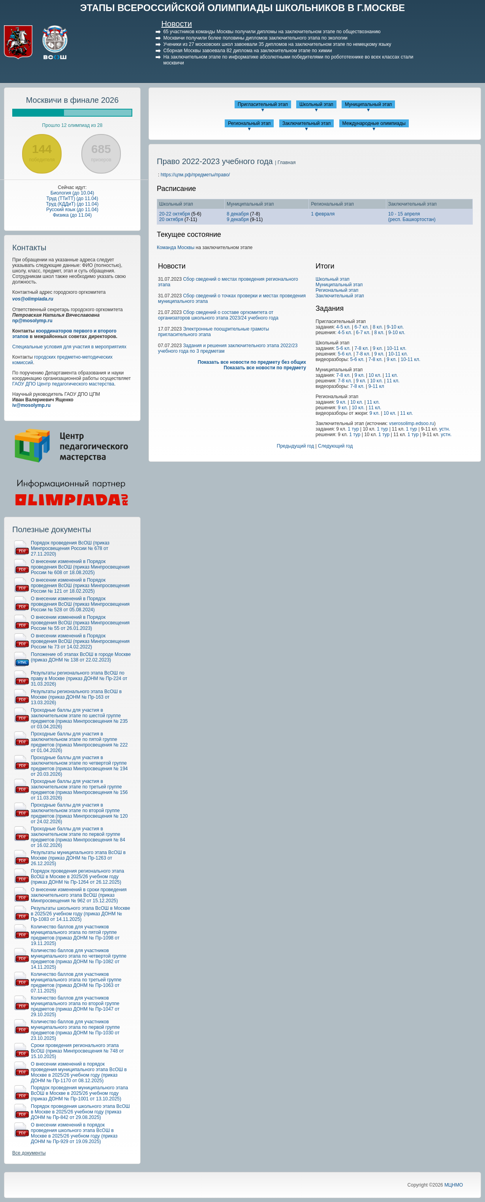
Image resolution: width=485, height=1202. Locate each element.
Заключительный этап (306, 123)
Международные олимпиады (374, 123)
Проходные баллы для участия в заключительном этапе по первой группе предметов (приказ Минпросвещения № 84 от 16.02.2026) (78, 837)
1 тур (353, 429)
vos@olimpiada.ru (32, 299)
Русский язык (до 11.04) (72, 209)
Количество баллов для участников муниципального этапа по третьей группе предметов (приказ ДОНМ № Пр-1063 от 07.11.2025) (76, 982)
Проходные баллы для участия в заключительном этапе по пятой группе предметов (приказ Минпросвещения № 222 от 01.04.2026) (79, 742)
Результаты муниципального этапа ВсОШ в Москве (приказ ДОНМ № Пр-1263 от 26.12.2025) (78, 858)
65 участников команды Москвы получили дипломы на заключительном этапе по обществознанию (271, 31)
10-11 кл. (396, 348)
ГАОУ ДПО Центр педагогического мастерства (63, 384)
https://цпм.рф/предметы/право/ (195, 175)
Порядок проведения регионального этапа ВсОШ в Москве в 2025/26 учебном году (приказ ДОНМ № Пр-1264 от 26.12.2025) (77, 876)
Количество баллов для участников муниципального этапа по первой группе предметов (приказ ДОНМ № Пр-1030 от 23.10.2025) (75, 1030)
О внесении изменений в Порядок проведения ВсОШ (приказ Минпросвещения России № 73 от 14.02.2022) (80, 641)
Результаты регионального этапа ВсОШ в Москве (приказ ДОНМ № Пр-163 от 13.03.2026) (76, 697)
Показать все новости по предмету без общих (252, 362)
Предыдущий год (295, 446)
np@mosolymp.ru (32, 320)
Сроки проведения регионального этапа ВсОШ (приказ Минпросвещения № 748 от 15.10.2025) (77, 1051)
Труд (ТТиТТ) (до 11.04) (72, 198)
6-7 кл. (362, 327)
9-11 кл (376, 386)
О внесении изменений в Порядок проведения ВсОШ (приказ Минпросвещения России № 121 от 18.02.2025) (80, 585)
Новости (176, 23)
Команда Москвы (175, 247)
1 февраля (323, 214)
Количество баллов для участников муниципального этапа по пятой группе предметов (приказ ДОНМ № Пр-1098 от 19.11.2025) (75, 935)
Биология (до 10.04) (72, 193)
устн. (444, 429)
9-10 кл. (395, 327)
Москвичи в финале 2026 (72, 100)
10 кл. (374, 375)
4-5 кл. (343, 327)
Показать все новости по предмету (265, 367)
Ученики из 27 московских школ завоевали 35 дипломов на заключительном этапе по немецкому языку (277, 44)
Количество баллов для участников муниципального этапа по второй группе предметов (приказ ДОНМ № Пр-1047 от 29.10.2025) (75, 1006)
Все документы (29, 1153)
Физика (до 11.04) (72, 215)
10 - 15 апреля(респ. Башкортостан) (412, 216)
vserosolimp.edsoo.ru (411, 423)
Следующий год (335, 446)
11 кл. (391, 375)
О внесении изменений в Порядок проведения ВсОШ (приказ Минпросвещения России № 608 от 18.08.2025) (80, 567)
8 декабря (238, 214)
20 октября (171, 219)
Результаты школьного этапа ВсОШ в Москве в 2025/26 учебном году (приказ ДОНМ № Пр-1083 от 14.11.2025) (80, 913)
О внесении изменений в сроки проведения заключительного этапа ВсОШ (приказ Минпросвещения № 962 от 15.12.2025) (79, 895)
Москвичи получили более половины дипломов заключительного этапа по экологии (255, 38)
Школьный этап (316, 104)
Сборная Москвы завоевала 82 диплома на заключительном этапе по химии (247, 50)
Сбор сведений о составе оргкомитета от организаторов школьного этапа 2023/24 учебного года (218, 315)
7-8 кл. (362, 348)
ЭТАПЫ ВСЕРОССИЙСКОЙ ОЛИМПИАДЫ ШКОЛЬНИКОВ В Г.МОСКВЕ (242, 7)
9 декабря (238, 219)
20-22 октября (174, 214)
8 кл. (378, 327)
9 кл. (378, 348)
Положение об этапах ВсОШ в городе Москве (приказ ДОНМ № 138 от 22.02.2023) (81, 657)
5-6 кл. (343, 348)
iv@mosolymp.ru (31, 405)
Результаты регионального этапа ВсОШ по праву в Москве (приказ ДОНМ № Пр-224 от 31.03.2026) (79, 678)
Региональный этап (249, 123)
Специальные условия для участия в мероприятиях (69, 347)
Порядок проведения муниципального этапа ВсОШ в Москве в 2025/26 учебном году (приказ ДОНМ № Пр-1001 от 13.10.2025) (79, 1093)
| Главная (285, 162)
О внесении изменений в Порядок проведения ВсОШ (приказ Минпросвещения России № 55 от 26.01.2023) (80, 622)
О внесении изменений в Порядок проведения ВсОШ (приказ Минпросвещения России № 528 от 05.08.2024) (80, 604)
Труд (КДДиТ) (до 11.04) (72, 204)
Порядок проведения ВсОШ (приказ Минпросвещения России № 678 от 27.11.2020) (70, 548)
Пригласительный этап (263, 104)
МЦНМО (453, 1185)
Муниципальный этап (368, 104)
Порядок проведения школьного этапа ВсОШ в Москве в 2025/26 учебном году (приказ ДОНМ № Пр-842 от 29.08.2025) (80, 1112)
